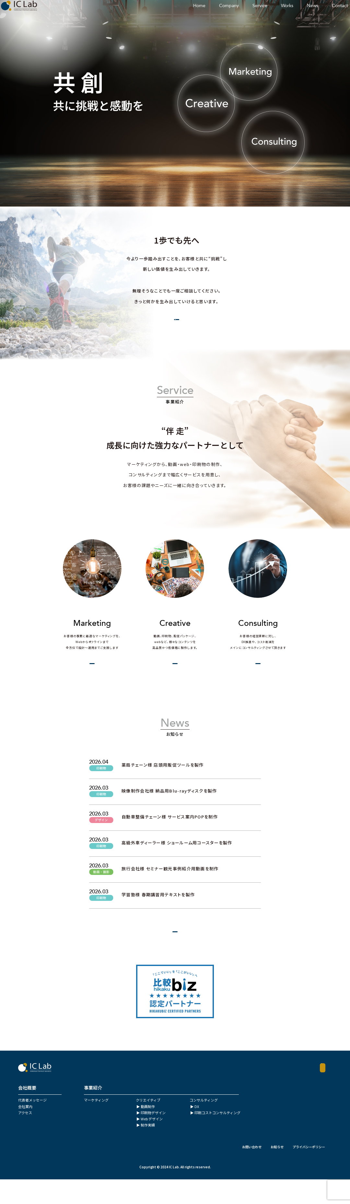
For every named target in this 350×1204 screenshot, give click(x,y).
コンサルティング (204, 1124)
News (288, 14)
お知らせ (277, 1171)
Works (262, 14)
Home (175, 14)
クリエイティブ (148, 1124)
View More (83, 676)
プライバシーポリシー (309, 1171)
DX (196, 1131)
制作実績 (148, 1149)
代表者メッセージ (32, 1124)
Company (204, 14)
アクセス (25, 1137)
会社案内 (25, 1131)
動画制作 (148, 1131)
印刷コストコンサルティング (217, 1137)
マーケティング (96, 1124)
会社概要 (165, 323)
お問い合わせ (252, 1171)
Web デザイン (152, 1143)
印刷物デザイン (153, 1137)
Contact (315, 14)
